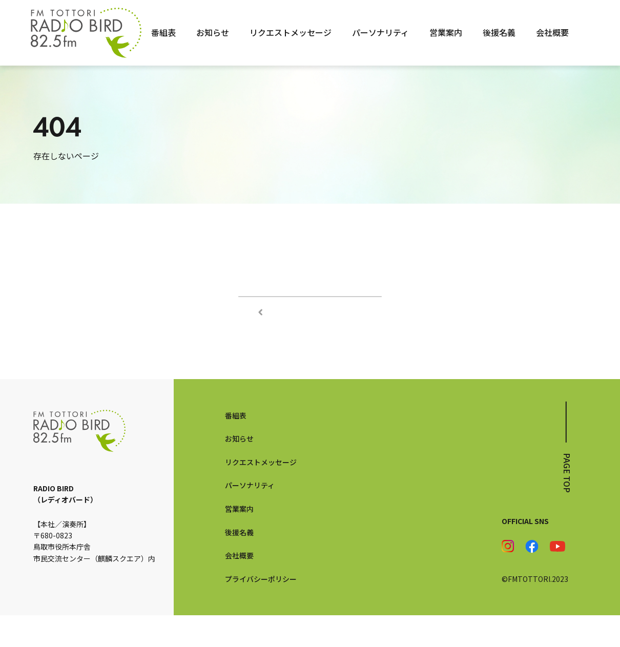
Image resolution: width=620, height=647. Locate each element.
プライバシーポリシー (261, 610)
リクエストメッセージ (291, 32)
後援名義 (499, 32)
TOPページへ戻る (310, 312)
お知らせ (212, 32)
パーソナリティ (380, 32)
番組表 (163, 32)
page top (567, 504)
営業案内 (445, 32)
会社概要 (552, 32)
